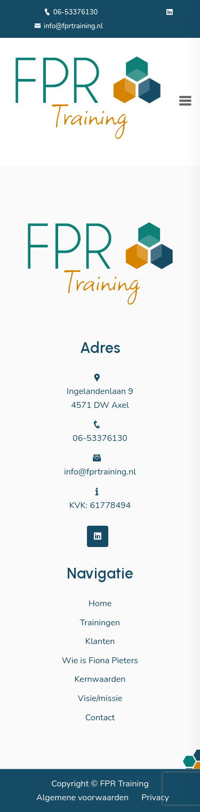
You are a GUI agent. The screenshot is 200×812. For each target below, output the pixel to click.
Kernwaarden (100, 679)
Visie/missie (100, 698)
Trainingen (100, 623)
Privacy (155, 797)
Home (100, 603)
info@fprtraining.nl (68, 26)
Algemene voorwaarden (82, 797)
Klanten (100, 641)
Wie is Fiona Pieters (100, 660)
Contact (100, 717)
